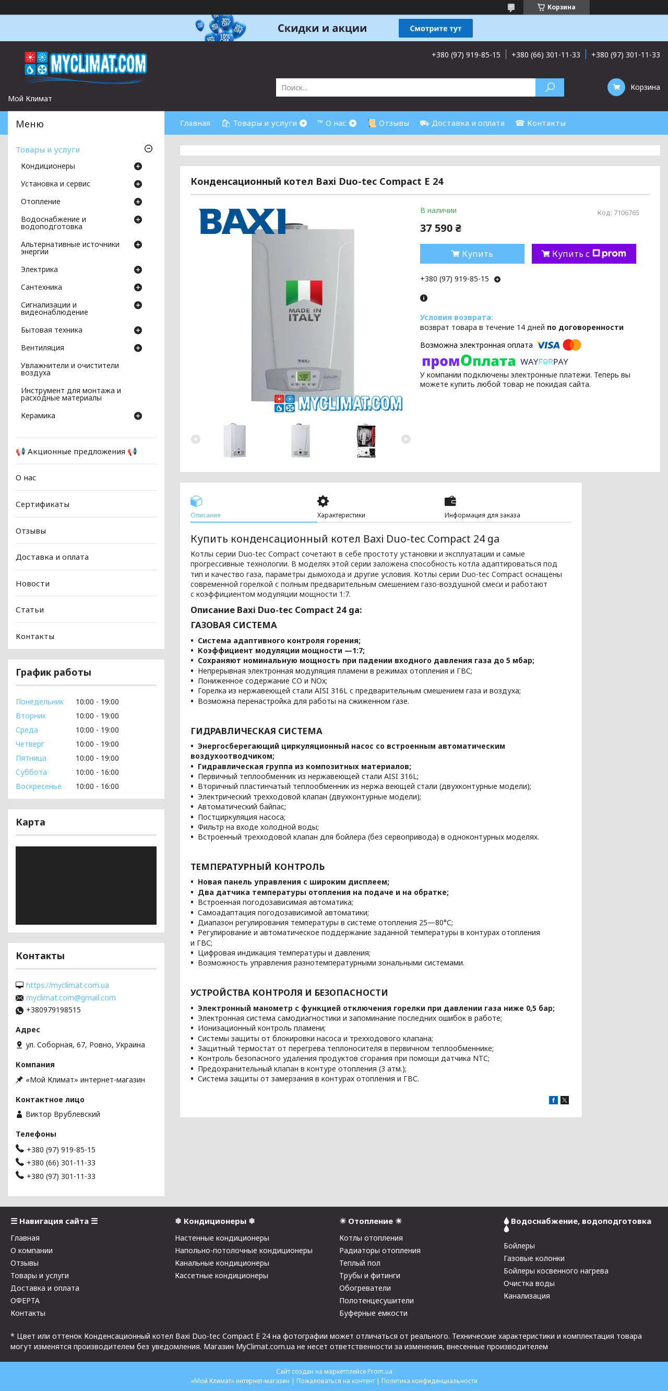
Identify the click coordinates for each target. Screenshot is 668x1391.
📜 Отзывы (388, 122)
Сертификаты (42, 504)
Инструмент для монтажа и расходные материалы (71, 395)
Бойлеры (519, 1246)
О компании (31, 1250)
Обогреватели (365, 1288)
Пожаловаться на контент (335, 1380)
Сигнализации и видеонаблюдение (54, 309)
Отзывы (31, 530)
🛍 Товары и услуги (259, 122)
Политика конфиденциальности (429, 1380)
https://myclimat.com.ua (67, 985)
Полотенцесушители (376, 1300)
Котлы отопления (371, 1238)
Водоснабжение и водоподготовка (53, 223)
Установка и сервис (55, 184)
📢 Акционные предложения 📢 (76, 451)
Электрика (39, 270)
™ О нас (332, 122)
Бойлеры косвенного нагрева (556, 1271)
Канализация (527, 1296)
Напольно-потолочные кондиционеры (244, 1250)
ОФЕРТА (25, 1300)
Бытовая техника (51, 330)
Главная (195, 122)
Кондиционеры (48, 166)
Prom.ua (379, 1371)
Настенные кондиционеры (222, 1238)
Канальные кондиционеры (222, 1263)
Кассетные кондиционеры (221, 1275)
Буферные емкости (373, 1313)
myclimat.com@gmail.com (71, 998)
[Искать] (549, 87)
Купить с (589, 254)
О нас (26, 477)
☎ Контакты (540, 122)
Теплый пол (359, 1263)
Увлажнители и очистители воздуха (70, 370)
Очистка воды (529, 1283)
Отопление (41, 202)
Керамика (38, 416)
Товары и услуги (48, 149)
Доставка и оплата (52, 556)
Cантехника (41, 288)
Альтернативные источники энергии (70, 248)
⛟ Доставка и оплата (462, 122)
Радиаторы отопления (380, 1250)
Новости (33, 583)
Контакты (35, 636)
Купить (477, 254)
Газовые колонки (534, 1258)
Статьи (30, 609)
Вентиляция (42, 348)
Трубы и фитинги (369, 1275)
